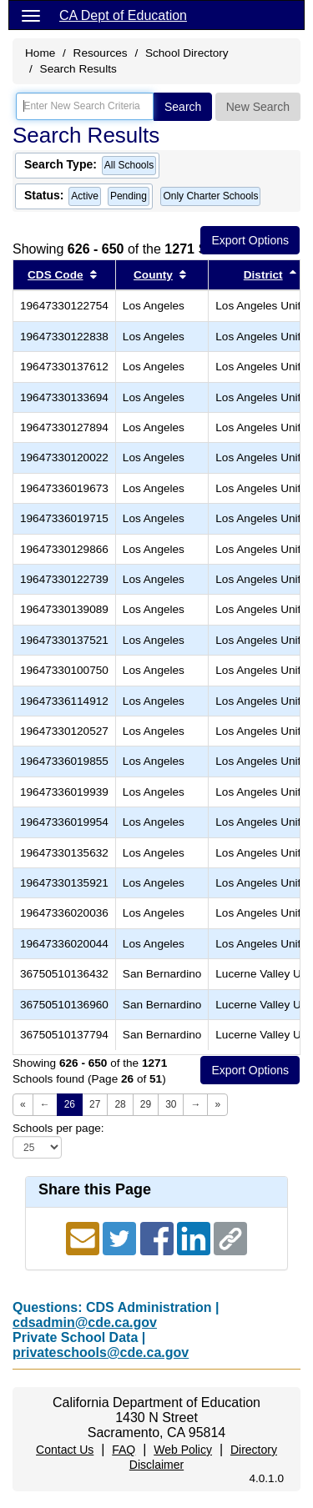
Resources (100, 53)
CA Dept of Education (123, 15)
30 (170, 1104)
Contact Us (64, 1449)
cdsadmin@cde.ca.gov (85, 1322)
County (153, 275)
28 (119, 1104)
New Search (258, 106)
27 (94, 1104)
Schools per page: (58, 1128)
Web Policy (183, 1449)
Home (40, 53)
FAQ (123, 1449)
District (263, 275)
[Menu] (31, 15)
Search (182, 106)
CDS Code (55, 275)
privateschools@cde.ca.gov (101, 1352)
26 (69, 1104)
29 (145, 1104)
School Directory (187, 53)
